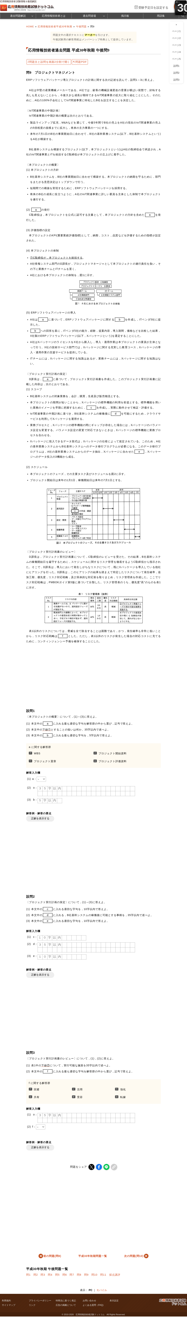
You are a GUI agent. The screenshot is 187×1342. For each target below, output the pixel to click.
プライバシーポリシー (40, 1300)
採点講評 (114, 1274)
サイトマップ (8, 1305)
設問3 (176, 80)
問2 (35, 1274)
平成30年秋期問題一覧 (92, 1255)
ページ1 (176, 31)
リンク (32, 1305)
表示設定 (114, 1300)
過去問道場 (89, 15)
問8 (79, 1274)
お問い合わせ (89, 1300)
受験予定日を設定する (153, 7)
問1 (28, 1274)
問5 (57, 1274)
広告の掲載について (66, 1305)
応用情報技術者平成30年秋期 (55, 26)
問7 (72, 1274)
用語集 (161, 15)
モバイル (101, 1290)
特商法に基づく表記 (66, 1300)
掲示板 (125, 15)
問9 (86, 1274)
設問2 (176, 73)
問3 (43, 1274)
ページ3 (176, 45)
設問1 (176, 66)
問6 (64, 1274)
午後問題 (81, 26)
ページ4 (176, 52)
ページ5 (176, 59)
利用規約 (6, 1300)
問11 (103, 1274)
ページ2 (176, 38)
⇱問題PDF (80, 61)
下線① (46, 729)
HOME (30, 26)
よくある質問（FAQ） (94, 1305)
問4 (50, 1274)
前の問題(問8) (52, 1255)
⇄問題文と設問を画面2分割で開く (49, 61)
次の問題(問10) (134, 1255)
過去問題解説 (18, 15)
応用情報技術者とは (53, 15)
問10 (94, 1274)
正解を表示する (40, 818)
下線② (45, 1065)
